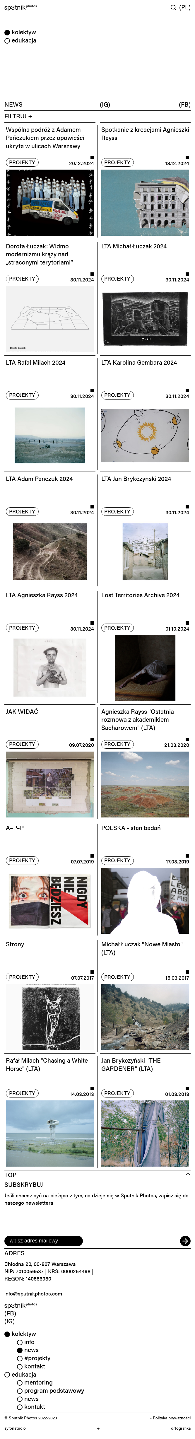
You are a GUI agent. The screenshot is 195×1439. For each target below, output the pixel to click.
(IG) (105, 104)
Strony (15, 943)
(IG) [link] (9, 1320)
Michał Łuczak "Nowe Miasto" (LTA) (142, 947)
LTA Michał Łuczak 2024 (134, 245)
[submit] (185, 1241)
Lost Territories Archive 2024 (140, 594)
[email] (43, 1241)
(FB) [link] (10, 1312)
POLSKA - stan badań (131, 827)
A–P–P (15, 827)
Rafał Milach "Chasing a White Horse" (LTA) (47, 1064)
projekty (22, 162)
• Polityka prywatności (170, 1418)
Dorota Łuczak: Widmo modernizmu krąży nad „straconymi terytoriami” (39, 253)
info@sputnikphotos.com (33, 1293)
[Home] (49, 8)
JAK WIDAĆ (22, 711)
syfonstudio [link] (15, 1428)
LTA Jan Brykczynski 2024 (136, 478)
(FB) (185, 104)
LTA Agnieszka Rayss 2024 (42, 594)
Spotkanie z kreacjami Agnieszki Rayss (145, 133)
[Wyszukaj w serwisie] (175, 7)
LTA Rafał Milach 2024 (35, 362)
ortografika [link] (181, 1428)
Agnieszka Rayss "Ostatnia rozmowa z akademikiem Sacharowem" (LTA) (137, 719)
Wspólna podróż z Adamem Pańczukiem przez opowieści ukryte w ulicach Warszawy (45, 137)
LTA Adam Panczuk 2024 (39, 478)
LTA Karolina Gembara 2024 (139, 362)
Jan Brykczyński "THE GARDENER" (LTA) (131, 1064)
